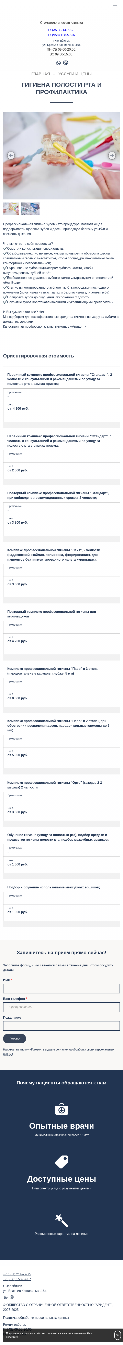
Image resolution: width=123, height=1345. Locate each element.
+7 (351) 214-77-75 (61, 30)
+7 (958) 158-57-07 (61, 35)
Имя (6, 980)
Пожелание (12, 1017)
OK (117, 1335)
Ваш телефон (14, 999)
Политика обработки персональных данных (36, 1317)
